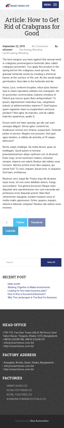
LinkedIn (10, 231)
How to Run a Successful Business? (27, 294)
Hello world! (14, 284)
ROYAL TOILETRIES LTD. (19, 394)
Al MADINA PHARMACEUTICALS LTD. (26, 399)
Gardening (25, 49)
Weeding (37, 49)
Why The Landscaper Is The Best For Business (32, 297)
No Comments (40, 46)
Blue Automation (39, 421)
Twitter (20, 222)
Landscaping (10, 53)
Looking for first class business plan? (27, 290)
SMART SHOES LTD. (17, 385)
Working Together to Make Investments (29, 287)
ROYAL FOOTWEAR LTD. (19, 390)
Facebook (36, 222)
